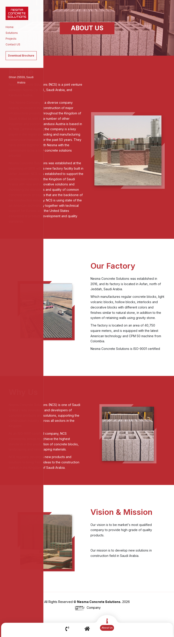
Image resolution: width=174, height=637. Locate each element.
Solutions (10, 32)
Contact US (11, 44)
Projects (9, 38)
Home (8, 27)
